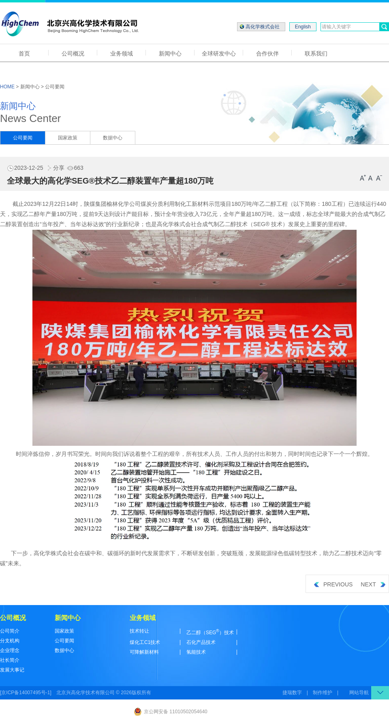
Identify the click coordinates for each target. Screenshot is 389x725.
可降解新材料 (144, 652)
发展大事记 (12, 670)
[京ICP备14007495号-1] (25, 692)
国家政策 (67, 138)
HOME (7, 87)
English (303, 27)
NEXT (373, 584)
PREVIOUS (333, 584)
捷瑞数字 (292, 692)
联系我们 (316, 53)
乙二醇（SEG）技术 (210, 632)
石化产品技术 (201, 642)
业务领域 (121, 53)
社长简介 (9, 660)
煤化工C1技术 (145, 642)
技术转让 (139, 631)
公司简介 (9, 631)
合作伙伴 (267, 53)
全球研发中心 (219, 53)
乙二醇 (267, 204)
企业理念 (9, 650)
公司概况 (73, 53)
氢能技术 (196, 652)
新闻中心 (170, 53)
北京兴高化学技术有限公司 (85, 692)
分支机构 (9, 641)
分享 (54, 168)
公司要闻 (22, 138)
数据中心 (112, 138)
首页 (24, 53)
